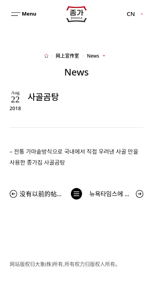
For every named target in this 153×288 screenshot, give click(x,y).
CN (131, 14)
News (93, 56)
